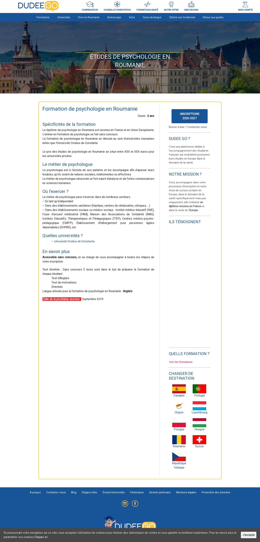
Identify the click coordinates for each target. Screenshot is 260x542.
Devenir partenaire (160, 492)
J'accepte (248, 535)
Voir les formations (180, 362)
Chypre (179, 407)
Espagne (179, 390)
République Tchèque (179, 460)
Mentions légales (186, 492)
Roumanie (179, 441)
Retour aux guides (213, 17)
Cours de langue (152, 17)
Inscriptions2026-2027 (189, 116)
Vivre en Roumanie (88, 17)
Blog (73, 492)
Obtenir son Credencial (182, 17)
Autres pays (114, 17)
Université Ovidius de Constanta (74, 241)
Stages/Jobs (89, 492)
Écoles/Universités (114, 492)
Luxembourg (199, 407)
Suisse (199, 441)
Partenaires (137, 492)
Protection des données (216, 492)
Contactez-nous (197, 127)
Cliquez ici (40, 537)
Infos (132, 17)
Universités (63, 17)
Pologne (179, 424)
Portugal (199, 390)
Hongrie (199, 424)
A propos (35, 492)
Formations (42, 17)
